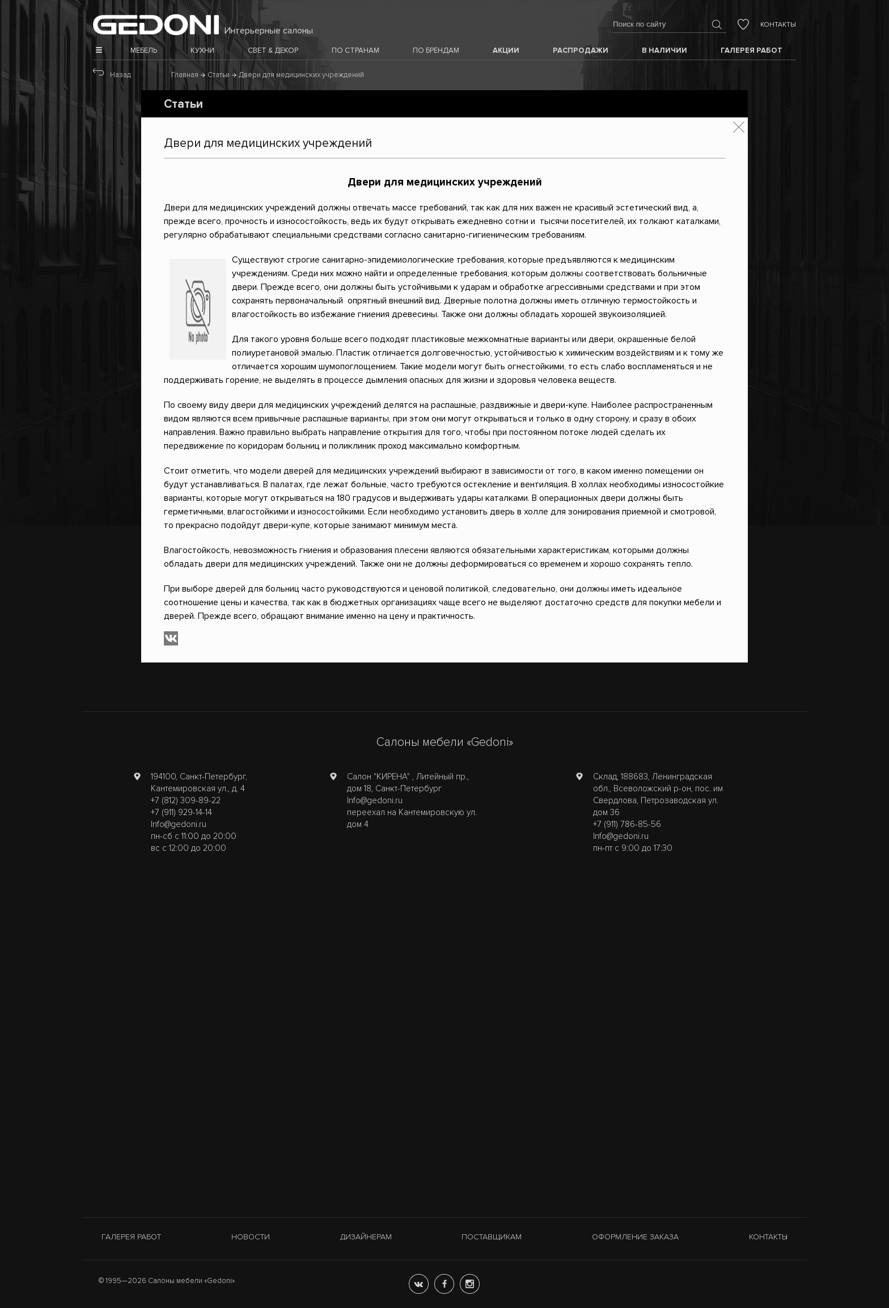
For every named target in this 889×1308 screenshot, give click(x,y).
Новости (250, 1237)
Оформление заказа (635, 1237)
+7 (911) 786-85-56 (627, 824)
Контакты (778, 24)
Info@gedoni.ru (178, 824)
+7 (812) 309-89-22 (186, 800)
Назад (120, 74)
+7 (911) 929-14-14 (181, 812)
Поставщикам (492, 1237)
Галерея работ (131, 1237)
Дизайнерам (366, 1237)
